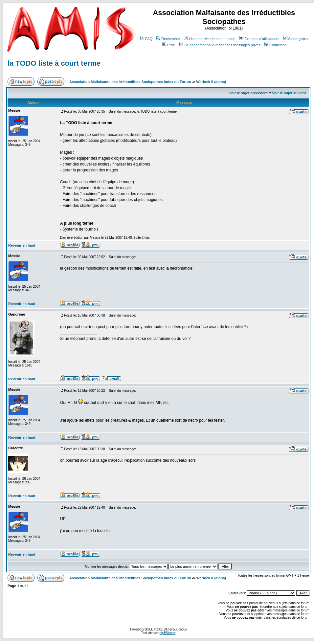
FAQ (146, 39)
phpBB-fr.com (167, 633)
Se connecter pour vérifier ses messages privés (219, 45)
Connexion (275, 45)
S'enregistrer (296, 39)
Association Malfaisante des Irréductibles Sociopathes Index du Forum (130, 82)
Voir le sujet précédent (248, 93)
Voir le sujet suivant (289, 93)
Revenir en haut (21, 245)
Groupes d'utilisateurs (259, 39)
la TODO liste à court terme (54, 63)
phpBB (149, 629)
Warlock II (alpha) (211, 82)
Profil (168, 45)
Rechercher (168, 39)
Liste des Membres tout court (210, 39)
